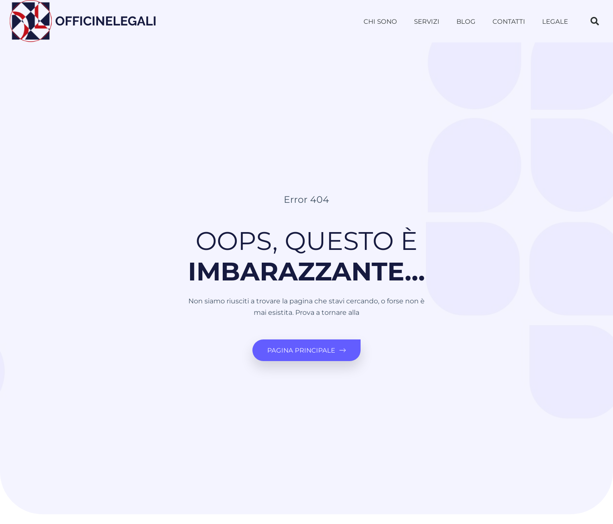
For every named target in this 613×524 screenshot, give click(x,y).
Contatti (509, 21)
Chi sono (380, 21)
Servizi (426, 21)
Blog (466, 21)
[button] (594, 21)
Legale (555, 21)
